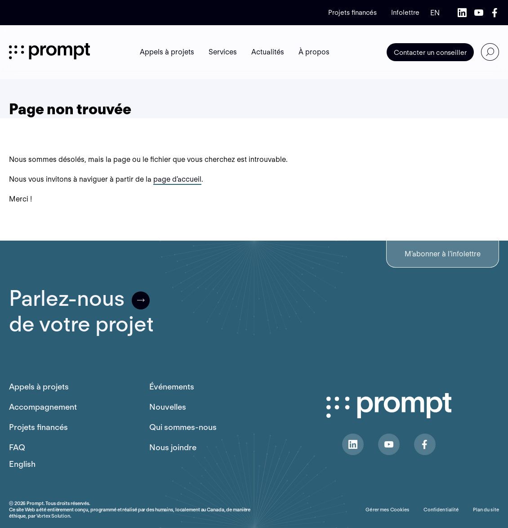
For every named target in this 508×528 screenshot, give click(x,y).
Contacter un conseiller (430, 52)
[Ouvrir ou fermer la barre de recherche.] (490, 52)
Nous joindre (172, 447)
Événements (171, 386)
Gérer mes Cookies (387, 509)
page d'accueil (177, 179)
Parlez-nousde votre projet (81, 311)
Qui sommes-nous (183, 427)
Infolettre (405, 13)
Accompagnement (43, 407)
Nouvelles (167, 407)
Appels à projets (39, 386)
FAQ (17, 447)
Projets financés (352, 13)
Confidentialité (441, 509)
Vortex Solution (53, 516)
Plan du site (486, 509)
